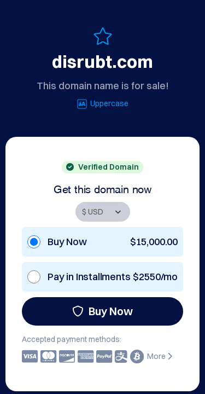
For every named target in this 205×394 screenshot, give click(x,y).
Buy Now (102, 311)
